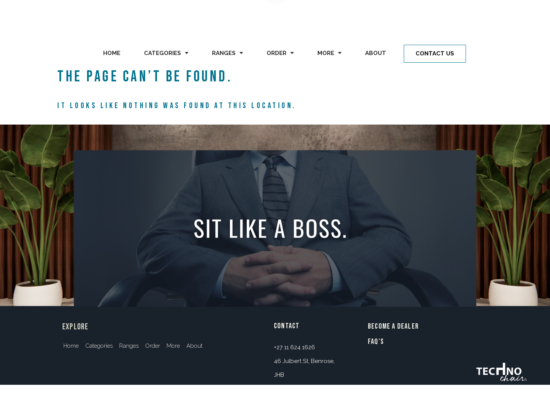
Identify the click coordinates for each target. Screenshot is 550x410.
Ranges (227, 53)
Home (111, 53)
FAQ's (376, 341)
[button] (435, 54)
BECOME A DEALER (393, 326)
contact (286, 326)
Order (280, 53)
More (329, 53)
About (375, 53)
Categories (166, 53)
